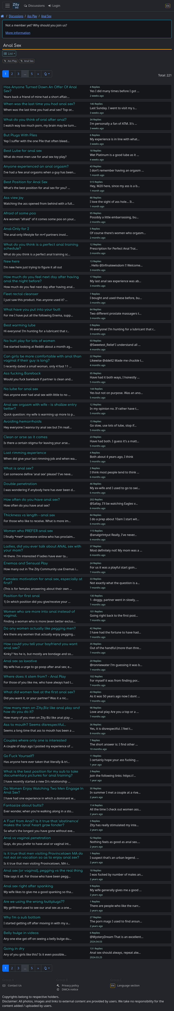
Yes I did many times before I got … (114, 91)
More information (17, 33)
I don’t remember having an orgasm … (117, 170)
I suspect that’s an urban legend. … (114, 858)
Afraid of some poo (20, 213)
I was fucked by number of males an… (116, 874)
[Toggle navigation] (7, 5)
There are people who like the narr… (115, 906)
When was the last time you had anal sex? (39, 104)
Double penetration (20, 484)
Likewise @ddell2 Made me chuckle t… (116, 360)
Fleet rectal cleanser (21, 294)
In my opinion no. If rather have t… (114, 409)
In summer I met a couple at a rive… (115, 792)
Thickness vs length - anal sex (29, 515)
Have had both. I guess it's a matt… (114, 441)
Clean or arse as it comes (25, 437)
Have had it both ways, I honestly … (115, 377)
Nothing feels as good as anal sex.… (115, 842)
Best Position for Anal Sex (25, 182)
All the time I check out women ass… (115, 809)
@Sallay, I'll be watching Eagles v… (114, 503)
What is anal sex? (18, 468)
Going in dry (14, 949)
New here (12, 261)
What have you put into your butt (32, 309)
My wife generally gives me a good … (116, 890)
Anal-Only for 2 (16, 229)
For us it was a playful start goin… (113, 567)
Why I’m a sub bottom (22, 917)
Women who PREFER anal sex (28, 531)
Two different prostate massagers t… (115, 313)
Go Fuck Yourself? (19, 756)
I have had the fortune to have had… (115, 632)
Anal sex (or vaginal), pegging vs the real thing (43, 870)
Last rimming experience (25, 453)
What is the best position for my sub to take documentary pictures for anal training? (41, 773)
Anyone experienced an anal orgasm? (36, 166)
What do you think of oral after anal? (35, 120)
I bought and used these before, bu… (116, 298)
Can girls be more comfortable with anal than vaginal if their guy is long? (42, 358)
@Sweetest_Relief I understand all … (115, 345)
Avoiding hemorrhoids (23, 421)
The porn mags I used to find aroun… (116, 921)
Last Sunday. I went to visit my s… (113, 108)
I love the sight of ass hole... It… (112, 202)
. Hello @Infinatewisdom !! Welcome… (116, 265)
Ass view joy (13, 198)
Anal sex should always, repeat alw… (115, 953)
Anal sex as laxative (20, 661)
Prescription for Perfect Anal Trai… (114, 248)
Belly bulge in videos (21, 933)
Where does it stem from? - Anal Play (35, 676)
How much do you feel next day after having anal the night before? (41, 279)
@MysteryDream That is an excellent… (116, 937)
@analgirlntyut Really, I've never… (113, 535)
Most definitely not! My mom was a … (116, 550)
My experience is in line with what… (115, 139)
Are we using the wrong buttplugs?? (34, 902)
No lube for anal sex (21, 389)
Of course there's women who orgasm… (118, 233)
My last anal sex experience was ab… (115, 281)
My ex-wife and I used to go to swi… (115, 488)
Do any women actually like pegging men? (40, 628)
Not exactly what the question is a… (115, 583)
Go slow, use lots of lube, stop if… (113, 425)
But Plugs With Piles (20, 135)
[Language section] (168, 6)
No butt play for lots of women (29, 341)
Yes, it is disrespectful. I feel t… (111, 729)
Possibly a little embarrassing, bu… (114, 217)
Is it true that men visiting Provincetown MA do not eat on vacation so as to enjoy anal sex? (43, 855)
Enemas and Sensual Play (26, 563)
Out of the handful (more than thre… (115, 648)
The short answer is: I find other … (114, 744)
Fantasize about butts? (24, 805)
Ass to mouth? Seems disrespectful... (35, 725)
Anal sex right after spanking (28, 886)
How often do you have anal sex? (32, 499)
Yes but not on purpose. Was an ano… (116, 393)
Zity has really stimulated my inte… (114, 825)
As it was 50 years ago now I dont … (115, 696)
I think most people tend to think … (114, 472)
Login (54, 6)
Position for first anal (22, 596)
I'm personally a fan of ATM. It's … (113, 124)
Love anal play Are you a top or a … (114, 712)
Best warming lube (19, 325)
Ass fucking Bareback (22, 373)
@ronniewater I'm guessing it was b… (116, 665)
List (8, 53)
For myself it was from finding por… (114, 680)
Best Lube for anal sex (23, 151)
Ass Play (32, 16)
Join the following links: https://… (113, 776)
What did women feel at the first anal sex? (39, 692)
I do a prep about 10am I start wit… (114, 519)
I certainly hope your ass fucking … (114, 760)
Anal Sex (46, 16)
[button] (46, 73)
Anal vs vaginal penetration (27, 838)
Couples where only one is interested (35, 740)
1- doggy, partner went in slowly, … (114, 600)
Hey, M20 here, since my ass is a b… (115, 186)
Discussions (34, 6)
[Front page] (2, 16)
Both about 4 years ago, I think (111, 457)
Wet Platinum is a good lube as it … (114, 155)
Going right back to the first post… (114, 615)
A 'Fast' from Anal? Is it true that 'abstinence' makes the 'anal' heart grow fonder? (41, 823)
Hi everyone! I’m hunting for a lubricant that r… (122, 329)
